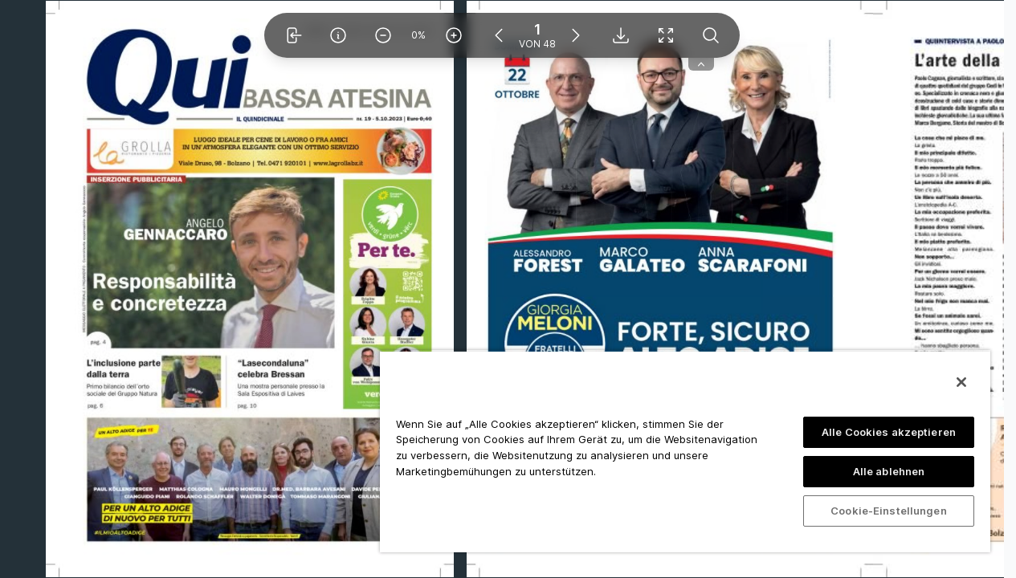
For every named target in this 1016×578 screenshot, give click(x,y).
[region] (685, 451)
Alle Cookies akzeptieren (889, 431)
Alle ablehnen (889, 471)
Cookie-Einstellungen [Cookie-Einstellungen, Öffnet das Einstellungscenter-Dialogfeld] (888, 510)
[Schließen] (961, 382)
